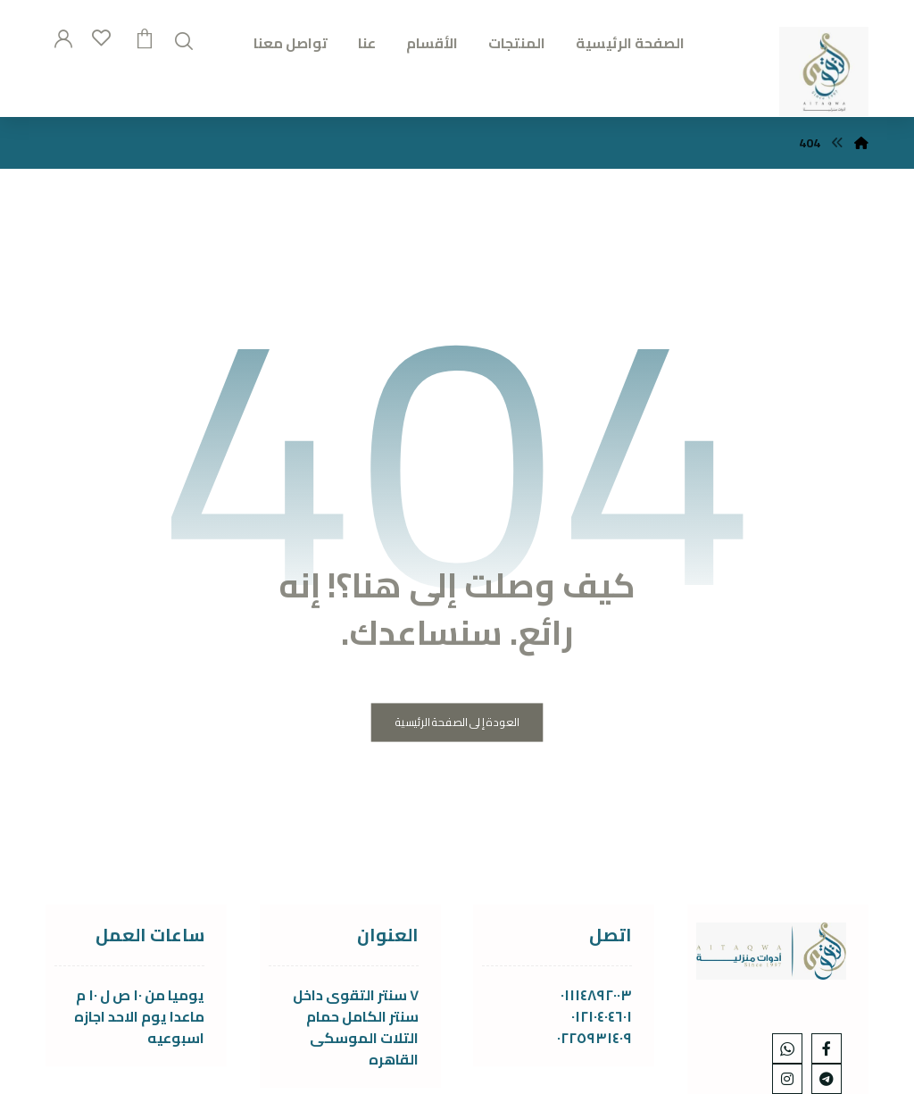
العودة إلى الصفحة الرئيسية (457, 723)
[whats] (787, 1048)
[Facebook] (826, 1048)
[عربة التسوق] (144, 36)
